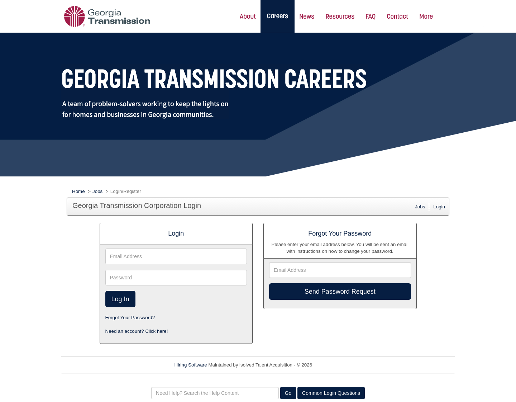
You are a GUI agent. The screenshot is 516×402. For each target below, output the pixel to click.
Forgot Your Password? (130, 317)
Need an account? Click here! (136, 331)
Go (288, 393)
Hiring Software (191, 365)
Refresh (333, 365)
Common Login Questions (331, 393)
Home (78, 191)
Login (439, 206)
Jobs (97, 191)
